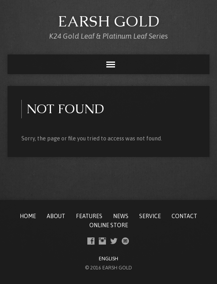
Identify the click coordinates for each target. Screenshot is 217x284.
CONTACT (184, 216)
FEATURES (89, 216)
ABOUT (56, 216)
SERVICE (150, 216)
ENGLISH (108, 259)
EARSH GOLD (109, 21)
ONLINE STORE (108, 225)
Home (28, 216)
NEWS (120, 216)
